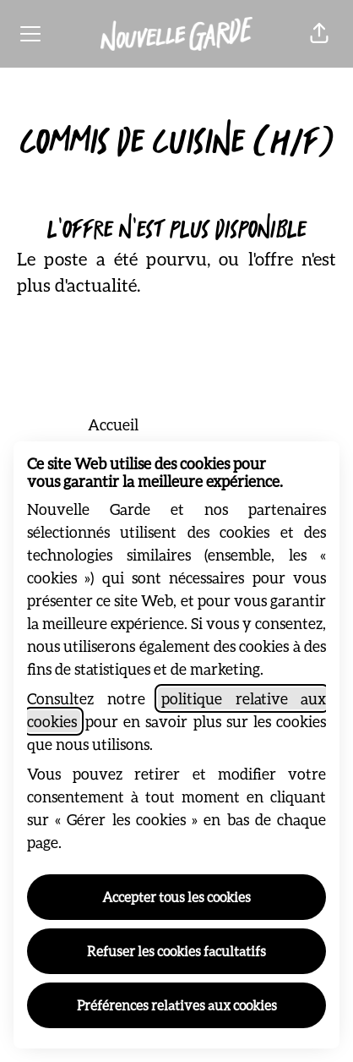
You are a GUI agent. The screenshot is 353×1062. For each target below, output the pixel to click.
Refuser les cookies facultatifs (176, 951)
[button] (319, 33)
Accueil (113, 424)
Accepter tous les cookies (176, 897)
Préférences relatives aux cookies (177, 1005)
